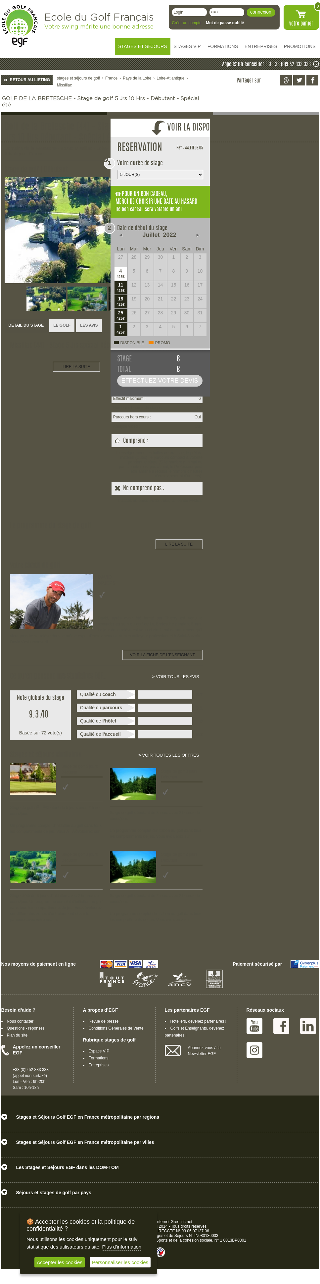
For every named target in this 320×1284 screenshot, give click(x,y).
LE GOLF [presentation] (61, 325)
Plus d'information (121, 1247)
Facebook (281, 1026)
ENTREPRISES (261, 46)
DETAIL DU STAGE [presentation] (26, 325)
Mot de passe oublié (225, 23)
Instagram (254, 1050)
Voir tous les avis (175, 676)
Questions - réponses (26, 1028)
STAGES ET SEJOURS (142, 46)
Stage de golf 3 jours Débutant (179, 774)
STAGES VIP (187, 46)
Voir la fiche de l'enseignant (162, 655)
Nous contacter (20, 1021)
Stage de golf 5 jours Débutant (79, 769)
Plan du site (17, 1035)
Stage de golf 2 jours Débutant (179, 857)
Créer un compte (187, 23)
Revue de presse (104, 1021)
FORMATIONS (222, 46)
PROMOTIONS (300, 46)
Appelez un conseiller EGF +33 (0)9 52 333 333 (266, 64)
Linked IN (308, 1026)
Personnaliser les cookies (120, 1262)
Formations (99, 1058)
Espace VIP (99, 1051)
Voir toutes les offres (168, 755)
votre (301, 24)
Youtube (254, 1026)
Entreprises (99, 1065)
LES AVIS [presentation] (89, 325)
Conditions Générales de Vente (116, 1028)
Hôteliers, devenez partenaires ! (198, 1021)
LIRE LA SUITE (76, 366)
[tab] (26, 326)
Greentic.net (181, 1221)
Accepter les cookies (59, 1262)
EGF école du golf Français (19, 26)
